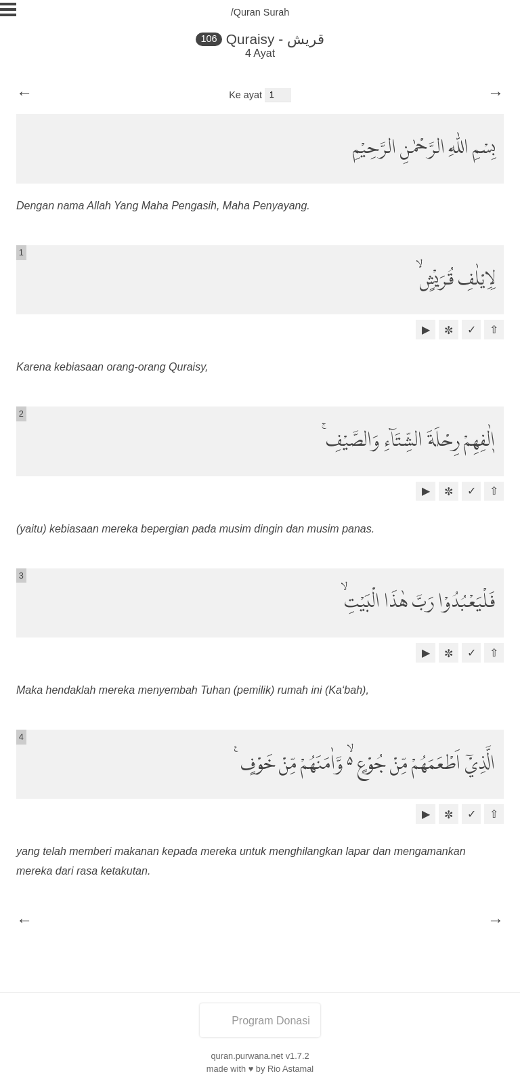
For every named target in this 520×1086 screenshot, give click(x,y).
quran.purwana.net (247, 1056)
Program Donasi (260, 1020)
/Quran (246, 12)
